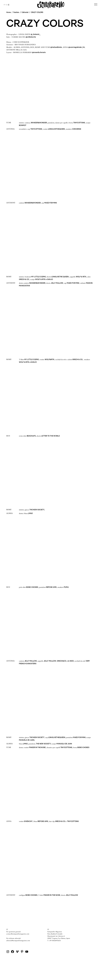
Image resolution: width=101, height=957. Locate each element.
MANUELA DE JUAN (64, 744)
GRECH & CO (24, 279)
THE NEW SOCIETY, (37, 510)
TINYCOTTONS (79, 123)
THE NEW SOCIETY (37, 737)
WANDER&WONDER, (37, 283)
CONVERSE (76, 129)
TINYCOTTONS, (66, 747)
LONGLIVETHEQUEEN (56, 129)
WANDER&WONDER (39, 123)
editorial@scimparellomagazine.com (18, 940)
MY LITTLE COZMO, (38, 277)
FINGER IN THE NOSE (37, 747)
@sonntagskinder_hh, (76, 47)
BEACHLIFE (31, 436)
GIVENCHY (28, 821)
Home (8, 12)
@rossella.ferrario (39, 52)
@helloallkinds (56, 47)
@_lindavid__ (36, 34)
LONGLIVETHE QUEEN (60, 277)
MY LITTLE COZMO (31, 359)
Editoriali (25, 12)
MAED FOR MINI (50, 203)
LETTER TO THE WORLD (50, 436)
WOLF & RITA (81, 277)
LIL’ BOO (70, 661)
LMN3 (30, 513)
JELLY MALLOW (57, 283)
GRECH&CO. (62, 661)
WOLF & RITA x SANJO (44, 279)
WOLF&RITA (49, 359)
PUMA (66, 587)
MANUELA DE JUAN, (27, 740)
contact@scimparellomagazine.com (17, 934)
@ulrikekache (31, 37)
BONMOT (22, 125)
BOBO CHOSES (32, 587)
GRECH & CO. (77, 359)
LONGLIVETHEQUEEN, (57, 737)
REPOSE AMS (51, 587)
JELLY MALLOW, (31, 661)
